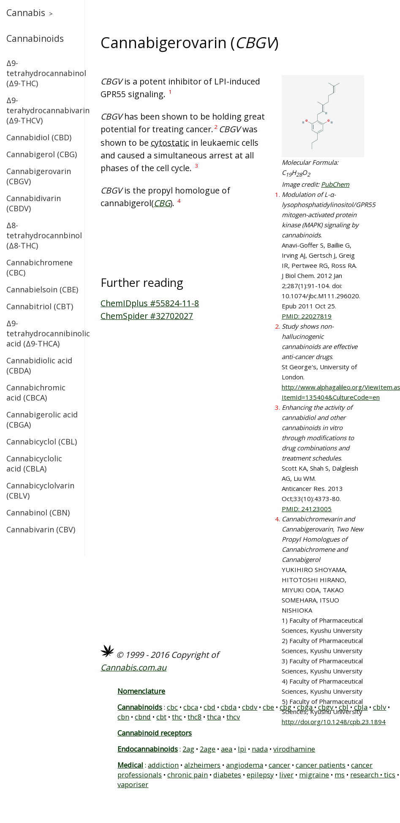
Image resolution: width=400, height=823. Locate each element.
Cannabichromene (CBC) (39, 267)
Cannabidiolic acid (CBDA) (39, 365)
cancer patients (321, 765)
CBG (162, 203)
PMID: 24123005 (307, 508)
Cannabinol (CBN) (38, 512)
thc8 (194, 717)
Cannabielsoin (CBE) (42, 289)
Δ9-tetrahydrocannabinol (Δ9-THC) (42, 73)
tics (389, 774)
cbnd (143, 717)
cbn (123, 717)
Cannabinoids (35, 38)
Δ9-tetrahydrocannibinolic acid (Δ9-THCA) (42, 333)
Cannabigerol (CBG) (41, 154)
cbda (229, 707)
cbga (305, 707)
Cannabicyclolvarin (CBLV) (40, 490)
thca (214, 717)
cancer (279, 765)
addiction (163, 765)
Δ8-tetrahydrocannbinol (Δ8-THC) (42, 235)
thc (177, 717)
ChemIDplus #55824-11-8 (150, 303)
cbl (343, 707)
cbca (190, 707)
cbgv (325, 707)
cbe (268, 707)
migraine (314, 774)
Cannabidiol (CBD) (38, 137)
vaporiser (132, 784)
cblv (379, 707)
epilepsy (260, 774)
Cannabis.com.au (133, 667)
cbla (360, 707)
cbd (209, 707)
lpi (242, 749)
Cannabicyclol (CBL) (41, 441)
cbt (161, 717)
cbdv (249, 707)
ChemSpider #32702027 (147, 316)
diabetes (227, 774)
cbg (285, 707)
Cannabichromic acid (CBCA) (35, 392)
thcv (233, 717)
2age (207, 749)
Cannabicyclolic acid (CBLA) (34, 463)
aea (226, 749)
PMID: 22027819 (307, 316)
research (364, 774)
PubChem (335, 184)
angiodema (244, 765)
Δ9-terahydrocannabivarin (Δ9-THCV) (42, 110)
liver (286, 774)
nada (260, 749)
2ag (188, 749)
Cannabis (25, 13)
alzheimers (202, 765)
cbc (172, 707)
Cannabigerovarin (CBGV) (38, 176)
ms (340, 774)
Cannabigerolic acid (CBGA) (42, 419)
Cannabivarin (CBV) (40, 529)
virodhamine (294, 749)
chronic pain (187, 774)
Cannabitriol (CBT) (39, 306)
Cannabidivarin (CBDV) (33, 203)
